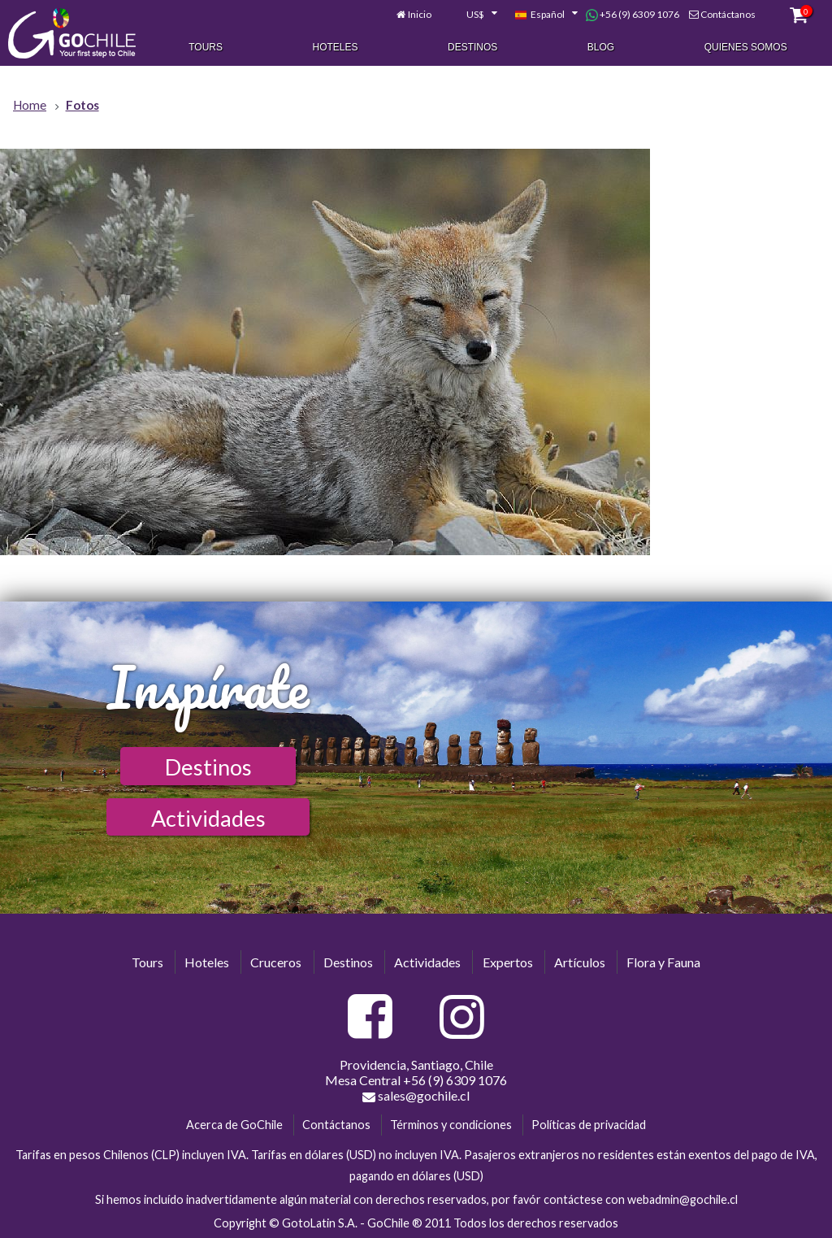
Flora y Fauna (663, 962)
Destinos (472, 47)
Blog (600, 47)
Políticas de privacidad (588, 1125)
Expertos (508, 962)
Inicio (419, 14)
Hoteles (335, 47)
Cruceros (275, 962)
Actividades (208, 818)
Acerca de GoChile (234, 1125)
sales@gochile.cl (416, 1096)
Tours (205, 47)
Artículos (579, 962)
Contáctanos (728, 14)
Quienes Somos (745, 47)
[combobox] (473, 14)
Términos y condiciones (451, 1125)
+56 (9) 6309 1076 (632, 14)
